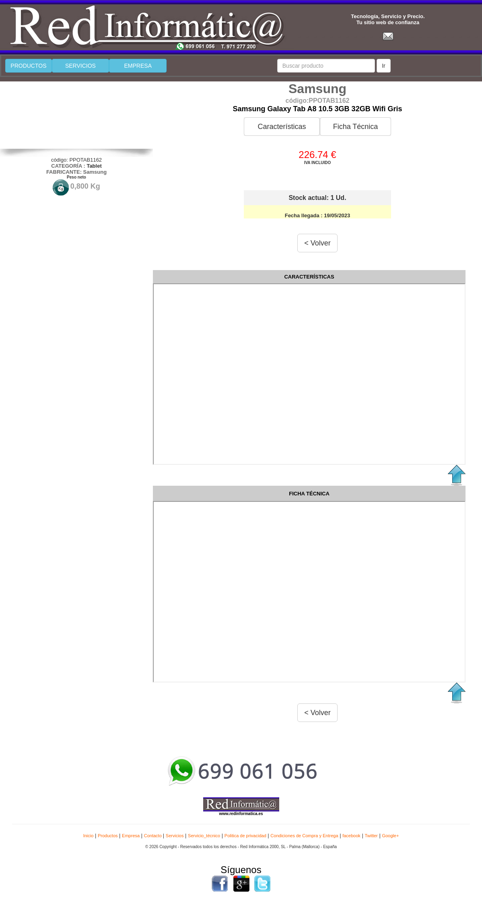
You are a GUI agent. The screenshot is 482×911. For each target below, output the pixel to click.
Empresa (131, 835)
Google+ (390, 835)
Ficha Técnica (355, 127)
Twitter (371, 835)
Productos (108, 835)
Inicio (88, 835)
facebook (351, 835)
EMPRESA (138, 65)
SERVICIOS (80, 65)
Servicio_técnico (204, 835)
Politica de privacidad (245, 835)
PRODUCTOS (28, 65)
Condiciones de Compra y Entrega (304, 835)
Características (281, 127)
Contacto (153, 835)
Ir (383, 65)
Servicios (175, 835)
